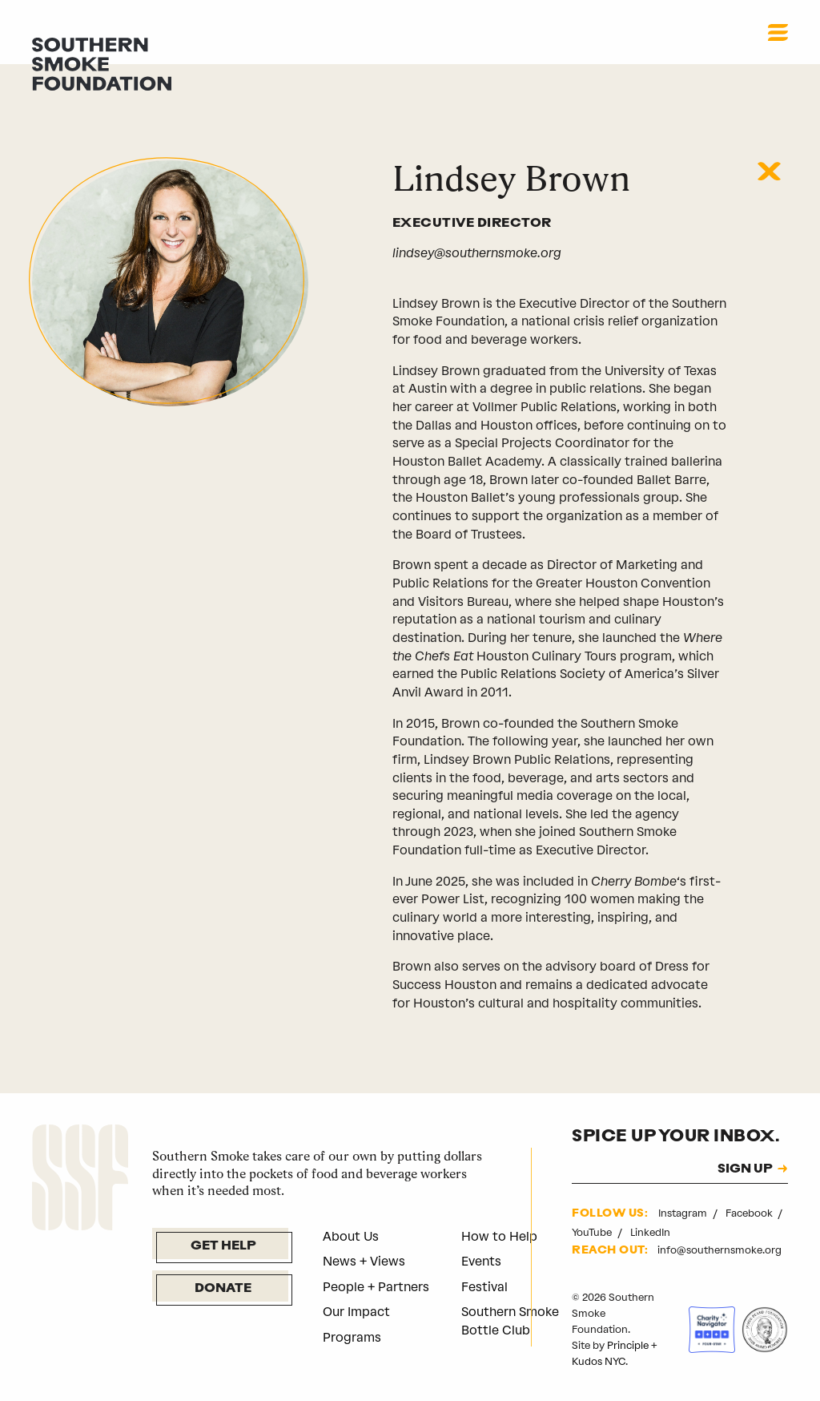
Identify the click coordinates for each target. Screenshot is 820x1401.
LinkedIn (650, 1232)
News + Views (364, 1261)
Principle (628, 1345)
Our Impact (356, 1311)
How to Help (499, 1236)
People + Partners (376, 1286)
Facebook (750, 1213)
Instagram (683, 1213)
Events (481, 1261)
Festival (484, 1286)
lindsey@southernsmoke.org (476, 252)
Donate (223, 1288)
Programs (352, 1337)
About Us (351, 1236)
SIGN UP (745, 1170)
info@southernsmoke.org (719, 1250)
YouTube (593, 1232)
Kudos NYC (598, 1361)
